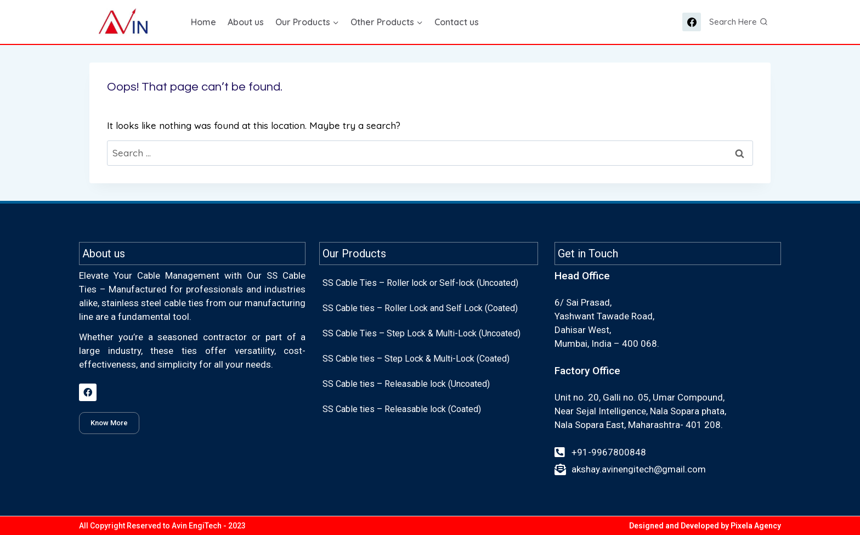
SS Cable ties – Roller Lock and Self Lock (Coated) (420, 308)
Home (203, 21)
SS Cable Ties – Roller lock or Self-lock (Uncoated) (420, 283)
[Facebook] (691, 22)
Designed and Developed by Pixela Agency (705, 525)
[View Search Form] (738, 22)
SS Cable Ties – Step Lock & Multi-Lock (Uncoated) (421, 333)
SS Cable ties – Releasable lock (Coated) (401, 409)
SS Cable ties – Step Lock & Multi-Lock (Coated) (416, 358)
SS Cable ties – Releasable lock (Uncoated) (406, 384)
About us (246, 21)
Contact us (456, 21)
